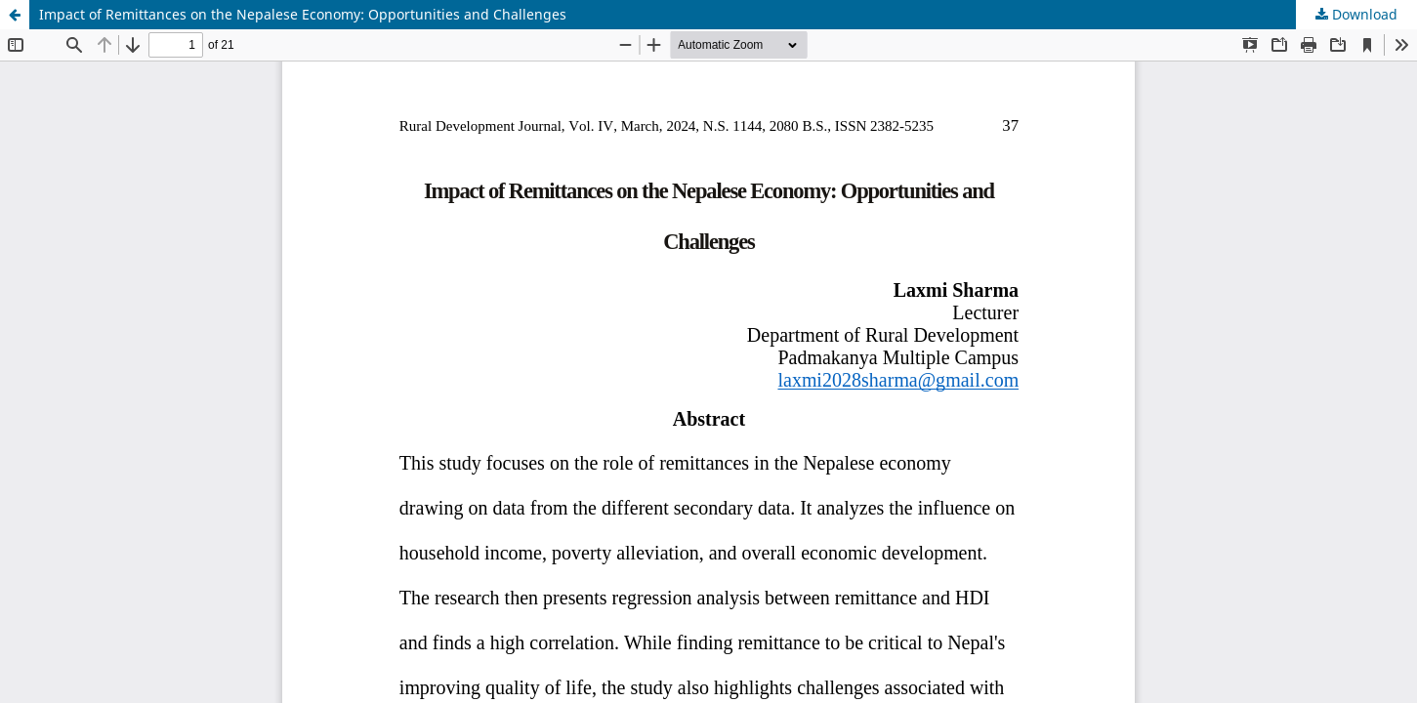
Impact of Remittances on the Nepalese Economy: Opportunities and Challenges (302, 14)
